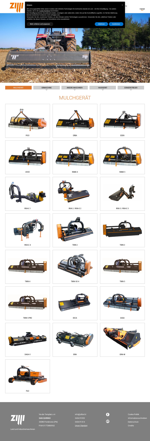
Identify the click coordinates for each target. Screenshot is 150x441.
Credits (131, 426)
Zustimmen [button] (116, 24)
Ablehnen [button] (101, 24)
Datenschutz (133, 422)
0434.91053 (80, 418)
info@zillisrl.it (80, 414)
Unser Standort (81, 426)
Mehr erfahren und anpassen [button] (40, 24)
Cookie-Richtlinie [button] (44, 11)
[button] (122, 5)
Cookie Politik (133, 414)
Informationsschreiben (137, 418)
